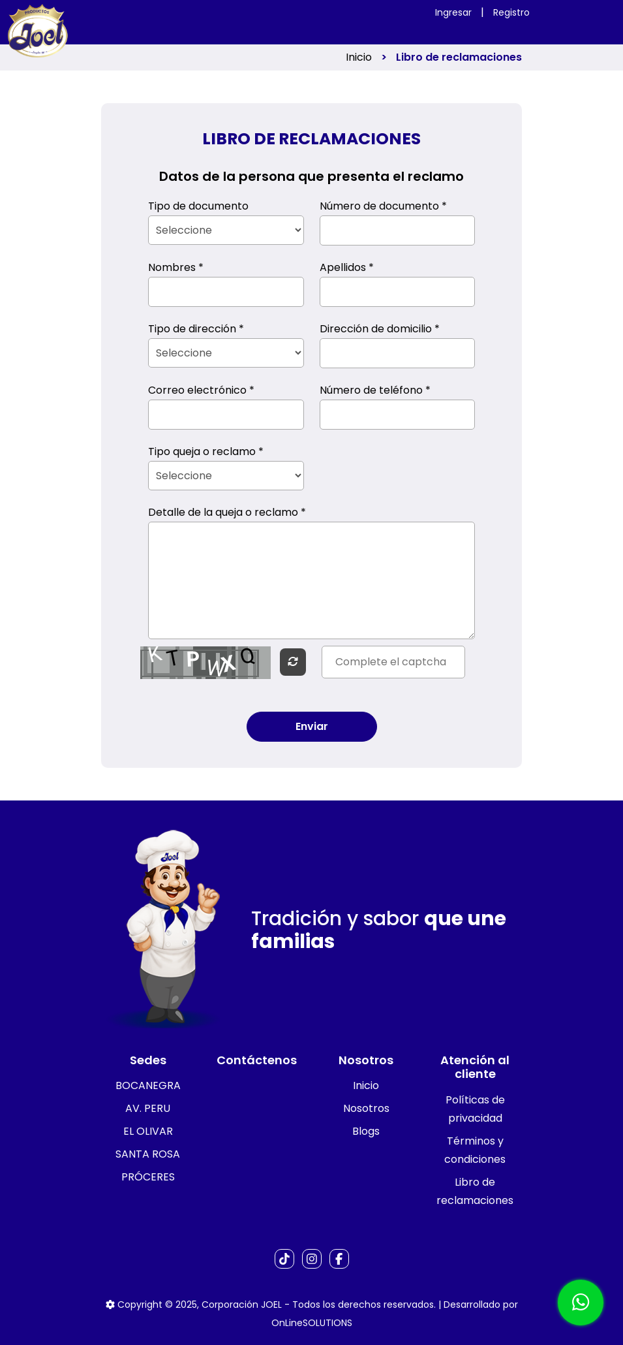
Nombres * (176, 267)
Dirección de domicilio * (380, 328)
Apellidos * (347, 267)
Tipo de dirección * (196, 328)
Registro (511, 12)
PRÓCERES (148, 1176)
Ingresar (453, 12)
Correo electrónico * (201, 390)
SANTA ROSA (147, 1154)
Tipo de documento (198, 206)
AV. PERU (147, 1108)
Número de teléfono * (375, 390)
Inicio (359, 57)
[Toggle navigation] (497, 22)
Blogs (366, 1131)
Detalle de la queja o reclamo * (227, 512)
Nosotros (366, 1108)
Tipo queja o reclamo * (206, 451)
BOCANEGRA (148, 1085)
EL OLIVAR (148, 1131)
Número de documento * (383, 206)
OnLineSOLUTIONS (311, 1322)
